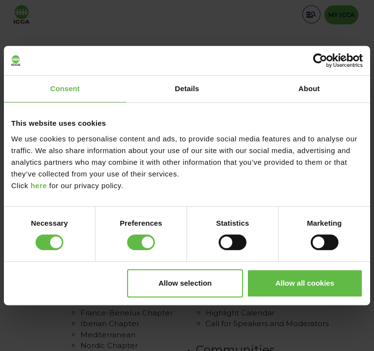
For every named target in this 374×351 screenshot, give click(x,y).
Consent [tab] (65, 88)
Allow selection (185, 283)
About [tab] (309, 88)
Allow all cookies (304, 283)
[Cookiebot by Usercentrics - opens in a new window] (320, 60)
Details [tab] (187, 88)
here (39, 185)
